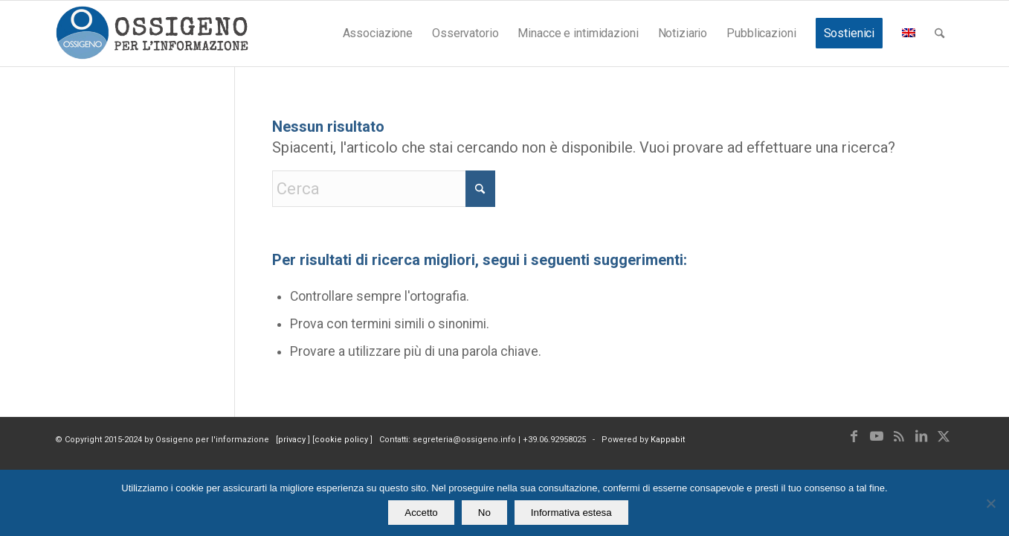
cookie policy (342, 439)
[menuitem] (377, 33)
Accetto (420, 512)
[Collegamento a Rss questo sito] (899, 436)
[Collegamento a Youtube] (876, 436)
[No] (990, 503)
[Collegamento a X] (943, 436)
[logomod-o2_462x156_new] (152, 33)
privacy (293, 439)
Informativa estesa (571, 512)
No (484, 512)
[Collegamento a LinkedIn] (921, 436)
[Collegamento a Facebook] (854, 436)
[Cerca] (939, 33)
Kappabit (668, 439)
